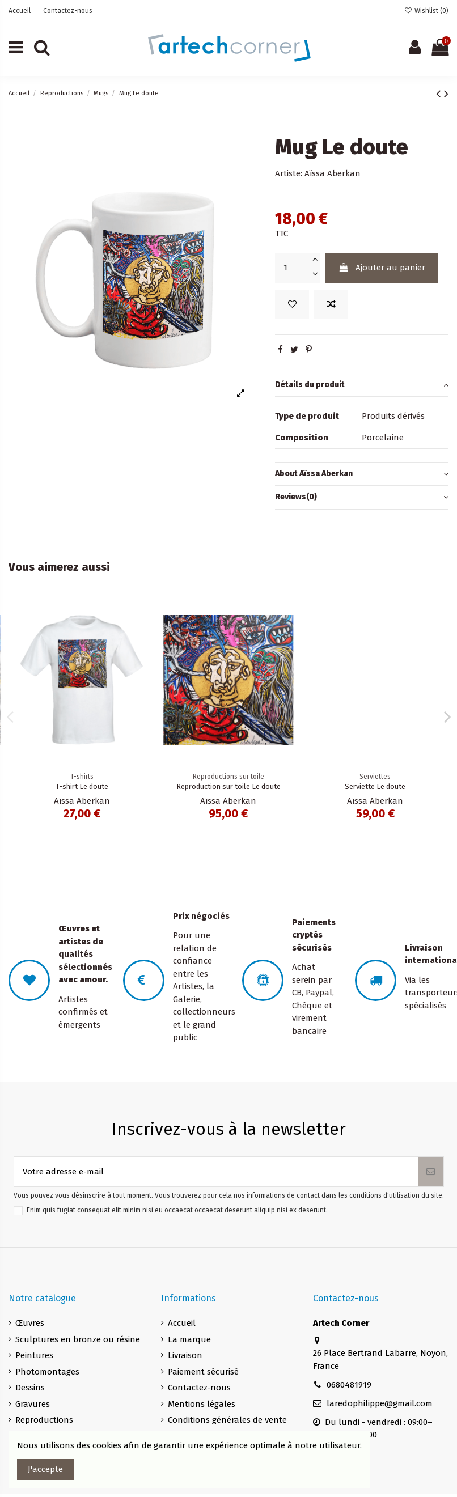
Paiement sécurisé (203, 1372)
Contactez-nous (67, 11)
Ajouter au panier (382, 267)
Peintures (34, 1355)
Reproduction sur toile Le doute (375, 786)
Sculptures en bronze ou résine (77, 1339)
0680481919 (349, 1385)
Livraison (185, 1355)
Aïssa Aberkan (332, 173)
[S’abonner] (430, 1172)
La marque (189, 1339)
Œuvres (29, 1323)
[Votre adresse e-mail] (216, 1172)
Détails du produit (361, 385)
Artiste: (288, 173)
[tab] (361, 385)
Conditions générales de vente (227, 1420)
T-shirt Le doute (228, 786)
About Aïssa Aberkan (361, 474)
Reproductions (44, 1420)
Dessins (30, 1388)
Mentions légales (201, 1404)
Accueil (20, 11)
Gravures (32, 1404)
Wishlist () (426, 11)
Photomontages (47, 1372)
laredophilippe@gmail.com (380, 1403)
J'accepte (45, 1469)
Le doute (81, 786)
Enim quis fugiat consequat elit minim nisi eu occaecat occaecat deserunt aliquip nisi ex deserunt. (177, 1210)
